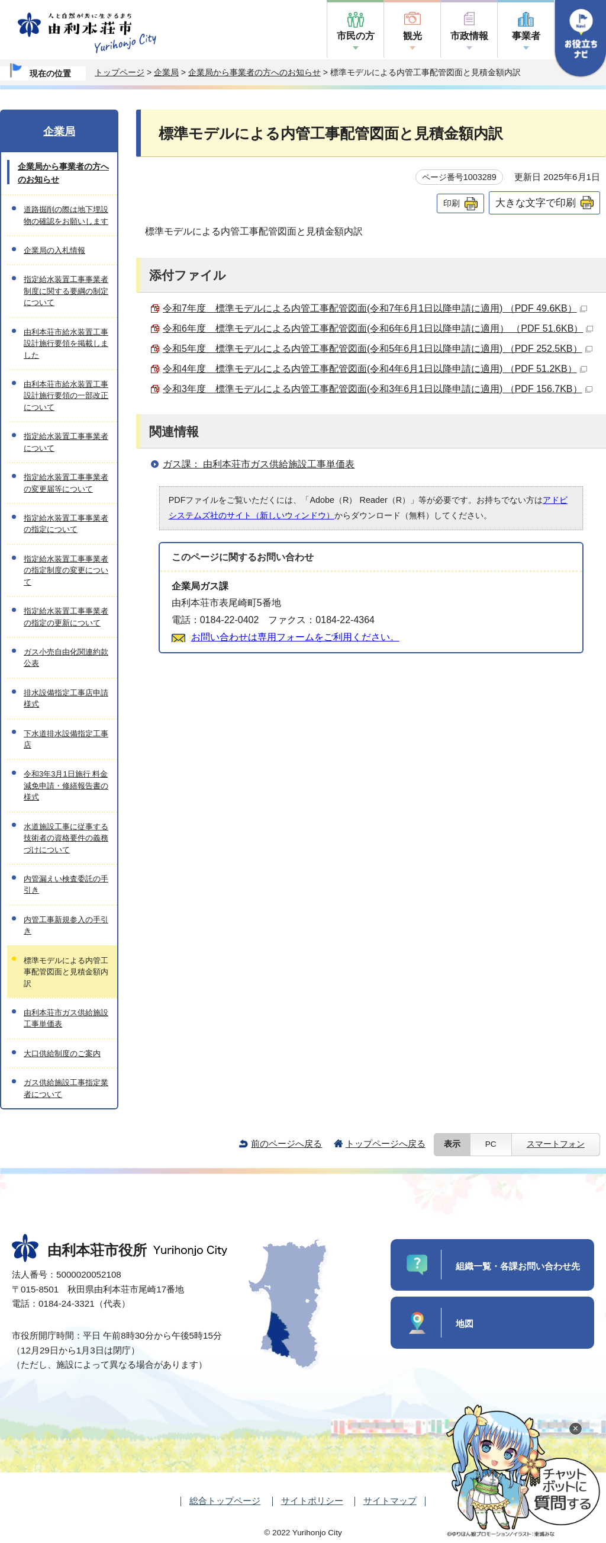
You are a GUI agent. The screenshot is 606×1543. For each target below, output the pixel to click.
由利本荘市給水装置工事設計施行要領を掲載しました (66, 344)
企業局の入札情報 (54, 250)
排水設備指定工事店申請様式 (66, 698)
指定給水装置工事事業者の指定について (66, 524)
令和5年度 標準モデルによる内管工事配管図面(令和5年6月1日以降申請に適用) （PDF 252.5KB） (377, 349)
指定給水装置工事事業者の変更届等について (66, 483)
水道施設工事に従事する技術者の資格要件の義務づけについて (66, 838)
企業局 (166, 72)
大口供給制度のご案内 (62, 1053)
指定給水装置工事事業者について (66, 442)
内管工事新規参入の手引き (66, 925)
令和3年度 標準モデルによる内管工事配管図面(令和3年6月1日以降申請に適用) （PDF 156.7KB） (377, 389)
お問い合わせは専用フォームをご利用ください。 (295, 637)
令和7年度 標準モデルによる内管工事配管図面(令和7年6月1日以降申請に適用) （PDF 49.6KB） (375, 308)
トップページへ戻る (386, 1143)
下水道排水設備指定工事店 (66, 739)
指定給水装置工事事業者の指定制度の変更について (66, 570)
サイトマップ (390, 1501)
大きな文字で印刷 (535, 202)
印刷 (451, 203)
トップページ (119, 72)
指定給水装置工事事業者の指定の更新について (66, 617)
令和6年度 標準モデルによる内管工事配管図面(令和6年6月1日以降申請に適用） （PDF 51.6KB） (378, 328)
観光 (412, 36)
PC (491, 1144)
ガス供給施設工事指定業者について (66, 1088)
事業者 (526, 36)
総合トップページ (224, 1501)
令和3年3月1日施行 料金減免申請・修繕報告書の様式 (66, 785)
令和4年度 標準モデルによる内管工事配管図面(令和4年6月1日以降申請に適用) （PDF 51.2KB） (375, 369)
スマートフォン (556, 1144)
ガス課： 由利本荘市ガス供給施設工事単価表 (258, 464)
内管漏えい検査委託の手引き (66, 884)
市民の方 (356, 36)
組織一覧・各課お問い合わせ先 (518, 1266)
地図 (464, 1324)
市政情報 (469, 36)
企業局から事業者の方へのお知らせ (254, 72)
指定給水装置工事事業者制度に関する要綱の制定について (66, 291)
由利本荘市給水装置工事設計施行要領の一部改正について (66, 396)
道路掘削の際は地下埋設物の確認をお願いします (66, 215)
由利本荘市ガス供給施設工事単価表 (66, 1018)
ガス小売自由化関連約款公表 (66, 657)
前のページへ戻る (286, 1143)
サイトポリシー (312, 1501)
